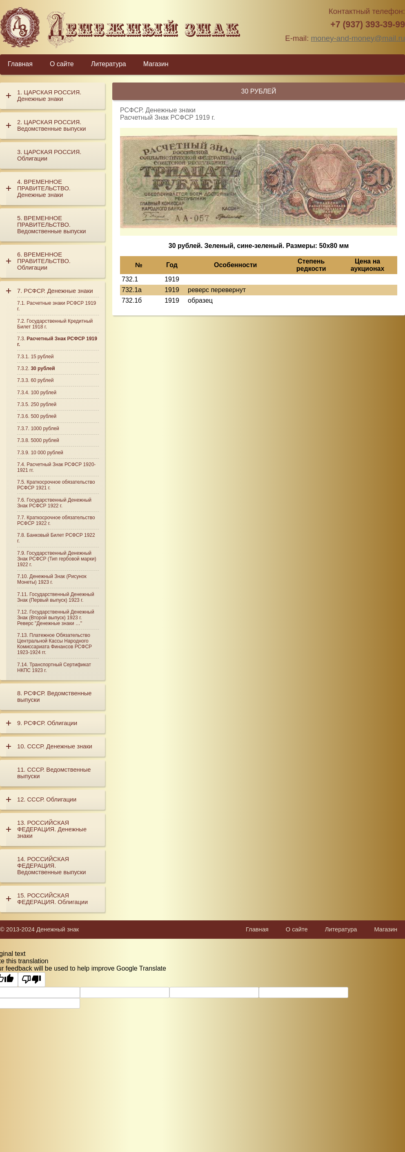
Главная (20, 63)
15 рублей (42, 356)
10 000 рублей (47, 452)
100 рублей (43, 392)
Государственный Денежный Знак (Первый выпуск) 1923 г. (55, 597)
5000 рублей (45, 440)
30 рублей (43, 368)
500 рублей (43, 416)
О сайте (62, 63)
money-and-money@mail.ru (358, 38)
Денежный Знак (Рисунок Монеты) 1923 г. (52, 579)
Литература (108, 63)
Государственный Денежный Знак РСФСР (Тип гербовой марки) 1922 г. (56, 558)
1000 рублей (45, 428)
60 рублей (42, 380)
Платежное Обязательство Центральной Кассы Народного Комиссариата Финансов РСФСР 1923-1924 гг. (54, 643)
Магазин (156, 63)
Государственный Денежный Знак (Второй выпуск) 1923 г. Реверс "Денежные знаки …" (55, 617)
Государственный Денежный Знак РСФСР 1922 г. (54, 503)
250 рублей (43, 404)
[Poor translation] (31, 979)
